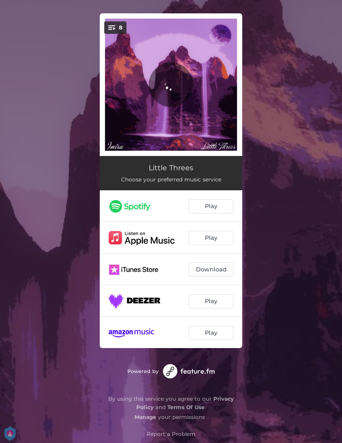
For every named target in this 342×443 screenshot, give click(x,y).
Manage (145, 417)
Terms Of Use (186, 407)
